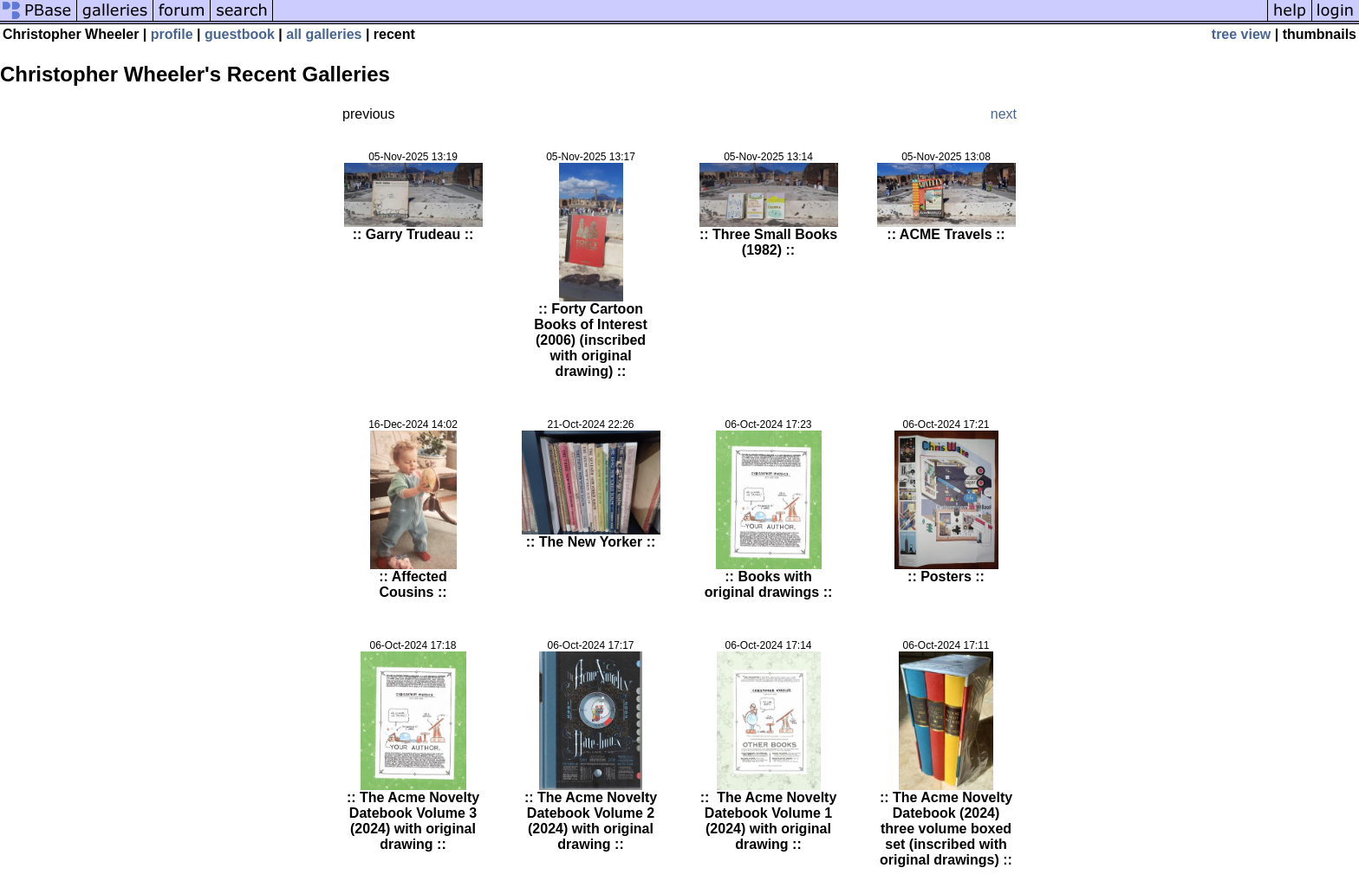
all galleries (323, 34)
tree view (1241, 34)
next (1004, 114)
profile (172, 34)
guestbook (240, 34)
